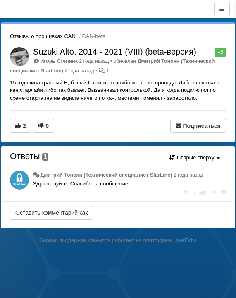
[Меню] (222, 9)
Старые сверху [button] (194, 157)
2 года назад (188, 175)
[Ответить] (185, 192)
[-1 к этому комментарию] (223, 192)
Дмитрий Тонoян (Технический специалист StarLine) (106, 175)
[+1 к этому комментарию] (203, 192)
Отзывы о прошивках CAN (43, 36)
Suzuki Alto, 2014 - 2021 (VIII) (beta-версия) (114, 51)
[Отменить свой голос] (213, 192)
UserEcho (185, 240)
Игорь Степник (58, 61)
